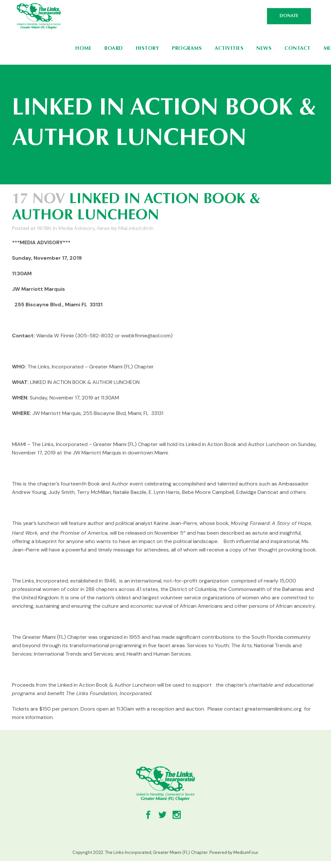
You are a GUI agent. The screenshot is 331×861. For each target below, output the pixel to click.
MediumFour (245, 852)
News (103, 228)
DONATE (289, 16)
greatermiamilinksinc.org (273, 708)
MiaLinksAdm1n (136, 228)
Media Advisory (77, 228)
